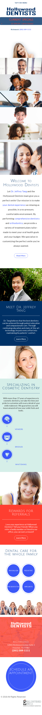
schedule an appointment (21, 671)
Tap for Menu (21, 3)
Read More (21, 255)
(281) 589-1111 (25, 29)
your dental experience (14, 205)
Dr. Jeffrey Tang (19, 191)
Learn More (21, 339)
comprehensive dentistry (27, 218)
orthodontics (16, 223)
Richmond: (15, 29)
